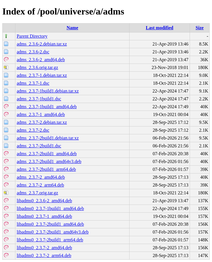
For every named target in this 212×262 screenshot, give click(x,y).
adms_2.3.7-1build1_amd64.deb (47, 106)
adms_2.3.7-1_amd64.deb (41, 114)
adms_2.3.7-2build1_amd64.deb (47, 153)
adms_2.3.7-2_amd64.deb (41, 177)
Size (200, 27)
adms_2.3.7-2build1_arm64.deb (46, 169)
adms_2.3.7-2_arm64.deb (40, 185)
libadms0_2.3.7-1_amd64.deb (44, 216)
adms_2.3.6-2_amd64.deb (41, 59)
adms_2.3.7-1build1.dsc (39, 98)
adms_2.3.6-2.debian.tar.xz (42, 43)
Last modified (159, 27)
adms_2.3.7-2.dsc (33, 130)
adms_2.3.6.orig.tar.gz (37, 67)
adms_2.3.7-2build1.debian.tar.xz (48, 137)
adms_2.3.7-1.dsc (33, 83)
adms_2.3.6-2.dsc (33, 51)
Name (72, 27)
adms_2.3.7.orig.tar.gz (37, 192)
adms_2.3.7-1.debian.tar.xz (42, 75)
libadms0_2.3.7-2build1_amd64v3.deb (53, 232)
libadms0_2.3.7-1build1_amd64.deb (50, 208)
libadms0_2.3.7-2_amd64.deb (44, 247)
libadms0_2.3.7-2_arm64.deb (44, 255)
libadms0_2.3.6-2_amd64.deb (44, 200)
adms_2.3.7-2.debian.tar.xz (42, 122)
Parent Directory (32, 36)
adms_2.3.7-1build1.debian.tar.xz (48, 90)
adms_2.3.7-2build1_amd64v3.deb (49, 161)
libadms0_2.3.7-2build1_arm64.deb (50, 239)
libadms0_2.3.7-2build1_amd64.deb (50, 224)
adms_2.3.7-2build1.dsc (39, 145)
